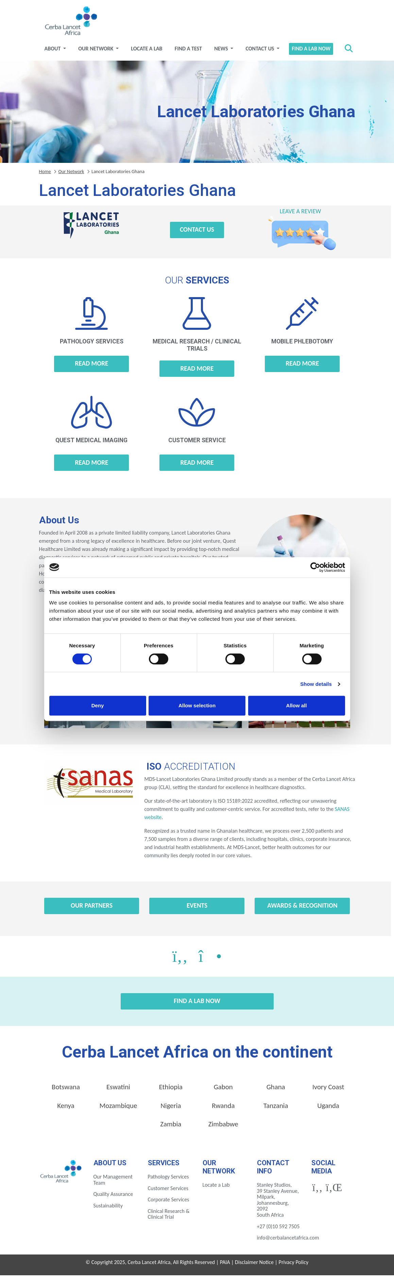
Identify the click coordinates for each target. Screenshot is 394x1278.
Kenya (65, 1108)
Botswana (66, 1089)
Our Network (96, 51)
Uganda (328, 1108)
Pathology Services (168, 1179)
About (53, 51)
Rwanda (223, 1108)
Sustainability (108, 1208)
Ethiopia (171, 1089)
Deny (97, 705)
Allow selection (197, 705)
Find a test (188, 51)
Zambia (170, 1126)
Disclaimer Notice (254, 1265)
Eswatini (118, 1089)
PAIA (225, 1265)
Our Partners (92, 908)
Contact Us (260, 51)
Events (197, 908)
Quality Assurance (113, 1197)
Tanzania (275, 1108)
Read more (91, 366)
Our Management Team (113, 1182)
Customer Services (168, 1191)
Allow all (296, 705)
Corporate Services (168, 1202)
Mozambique (118, 1108)
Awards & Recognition (302, 908)
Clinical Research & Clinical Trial (169, 1217)
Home (45, 174)
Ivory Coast (328, 1089)
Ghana (276, 1089)
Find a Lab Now (311, 51)
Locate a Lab (146, 51)
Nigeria (170, 1108)
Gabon (223, 1089)
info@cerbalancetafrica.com (288, 1240)
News (221, 51)
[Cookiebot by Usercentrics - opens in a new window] (315, 567)
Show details (316, 684)
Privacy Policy (294, 1265)
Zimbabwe (223, 1126)
